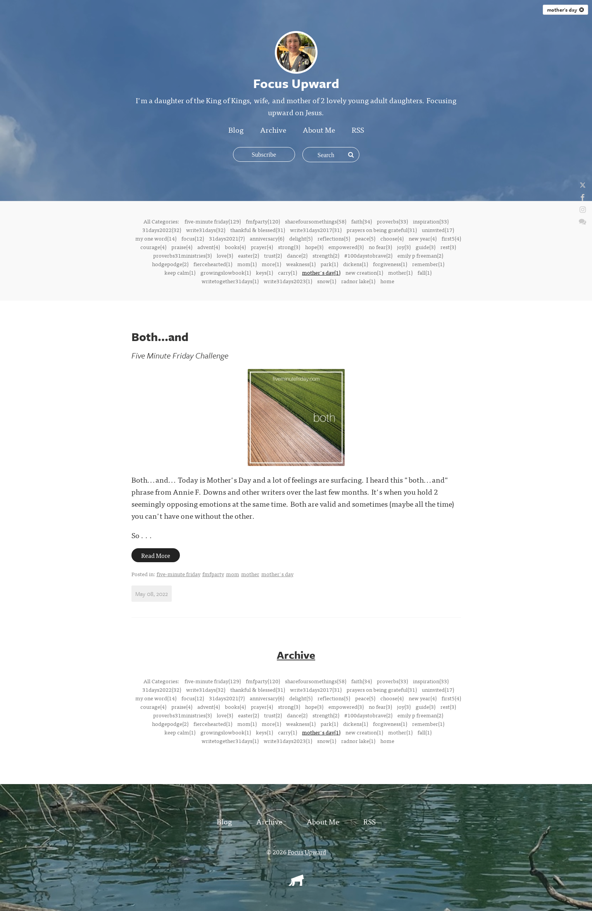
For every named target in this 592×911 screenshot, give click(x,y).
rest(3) (448, 246)
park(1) (329, 264)
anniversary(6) (267, 238)
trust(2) (273, 255)
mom (232, 574)
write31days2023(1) (288, 281)
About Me (319, 129)
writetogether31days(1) (230, 281)
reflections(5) (334, 238)
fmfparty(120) (263, 221)
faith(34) (361, 221)
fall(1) (424, 272)
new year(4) (423, 238)
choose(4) (392, 238)
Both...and (159, 336)
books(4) (235, 246)
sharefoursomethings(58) (315, 221)
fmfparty (213, 574)
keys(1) (264, 272)
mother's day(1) (321, 272)
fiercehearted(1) (212, 264)
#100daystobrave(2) (368, 255)
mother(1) (400, 272)
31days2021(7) (227, 238)
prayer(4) (262, 246)
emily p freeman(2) (420, 255)
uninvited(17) (438, 229)
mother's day (565, 10)
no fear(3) (380, 246)
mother (250, 574)
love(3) (225, 255)
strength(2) (325, 255)
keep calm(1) (179, 272)
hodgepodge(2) (170, 264)
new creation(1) (364, 272)
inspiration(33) (431, 221)
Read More (155, 555)
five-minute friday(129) (213, 221)
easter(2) (248, 255)
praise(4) (181, 246)
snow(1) (326, 281)
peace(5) (365, 238)
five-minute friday (178, 574)
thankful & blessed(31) (257, 229)
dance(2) (297, 255)
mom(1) (247, 264)
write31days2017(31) (316, 229)
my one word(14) (155, 238)
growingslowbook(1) (225, 272)
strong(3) (289, 246)
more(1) (271, 264)
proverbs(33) (392, 221)
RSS (358, 129)
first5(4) (451, 238)
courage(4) (153, 246)
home (387, 281)
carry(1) (287, 272)
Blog (235, 129)
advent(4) (208, 246)
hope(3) (314, 246)
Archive (273, 129)
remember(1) (428, 264)
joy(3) (404, 246)
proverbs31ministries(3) (182, 255)
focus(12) (192, 238)
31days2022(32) (161, 229)
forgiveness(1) (390, 264)
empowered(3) (346, 246)
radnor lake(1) (358, 281)
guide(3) (425, 246)
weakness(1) (301, 264)
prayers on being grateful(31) (382, 229)
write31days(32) (205, 229)
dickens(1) (355, 264)
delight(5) (300, 238)
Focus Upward (307, 852)
